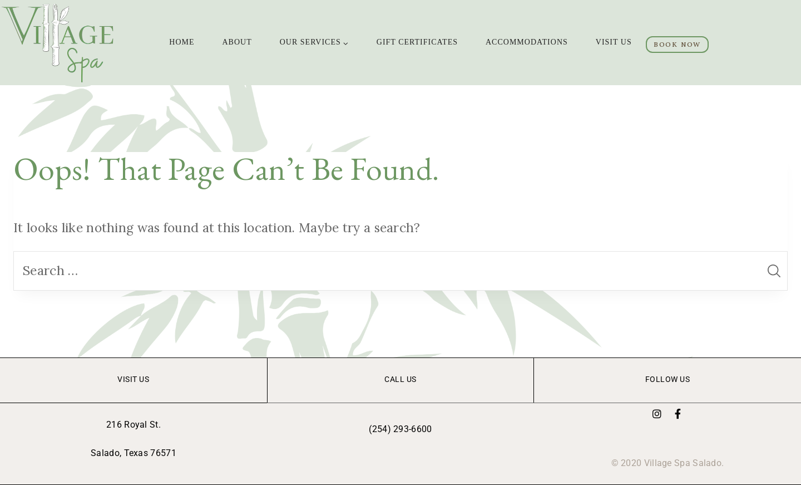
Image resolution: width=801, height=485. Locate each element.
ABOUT (237, 42)
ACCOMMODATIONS (527, 42)
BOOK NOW (677, 44)
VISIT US (614, 42)
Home (181, 42)
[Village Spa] (59, 42)
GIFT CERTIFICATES (417, 42)
